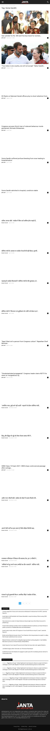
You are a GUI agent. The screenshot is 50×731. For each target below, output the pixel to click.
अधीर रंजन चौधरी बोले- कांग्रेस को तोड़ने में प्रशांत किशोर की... (19, 498)
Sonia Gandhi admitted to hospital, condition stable (20, 190)
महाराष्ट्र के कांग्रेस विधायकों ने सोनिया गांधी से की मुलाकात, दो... (20, 281)
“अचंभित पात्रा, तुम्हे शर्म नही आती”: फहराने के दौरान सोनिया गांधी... (21, 406)
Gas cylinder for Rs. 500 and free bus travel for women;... (22, 36)
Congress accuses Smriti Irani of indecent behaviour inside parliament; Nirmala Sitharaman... (22, 127)
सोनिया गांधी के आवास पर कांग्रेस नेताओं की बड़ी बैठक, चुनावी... (20, 251)
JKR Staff (3, 37)
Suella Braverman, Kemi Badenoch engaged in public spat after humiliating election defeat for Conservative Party (25, 652)
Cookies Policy (24, 726)
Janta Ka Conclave (32, 726)
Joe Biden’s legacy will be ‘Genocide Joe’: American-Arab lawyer (17, 648)
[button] (2, 2)
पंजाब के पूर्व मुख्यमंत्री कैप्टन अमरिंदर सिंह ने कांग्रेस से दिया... (19, 595)
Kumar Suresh (5, 222)
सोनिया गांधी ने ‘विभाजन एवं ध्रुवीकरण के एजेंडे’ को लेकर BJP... (20, 311)
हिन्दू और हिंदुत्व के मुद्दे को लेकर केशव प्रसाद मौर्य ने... (17, 436)
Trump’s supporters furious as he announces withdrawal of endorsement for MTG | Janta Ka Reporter (24, 612)
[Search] (48, 2)
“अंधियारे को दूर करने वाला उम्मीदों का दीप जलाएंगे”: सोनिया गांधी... (21, 564)
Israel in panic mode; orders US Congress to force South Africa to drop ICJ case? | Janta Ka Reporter (24, 631)
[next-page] (29, 603)
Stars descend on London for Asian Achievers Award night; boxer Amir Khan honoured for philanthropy (24, 621)
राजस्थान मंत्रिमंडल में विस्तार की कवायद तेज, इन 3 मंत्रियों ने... (19, 558)
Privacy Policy (17, 726)
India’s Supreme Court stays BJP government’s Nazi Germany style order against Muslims (24, 645)
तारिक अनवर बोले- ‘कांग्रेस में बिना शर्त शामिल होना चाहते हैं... (19, 221)
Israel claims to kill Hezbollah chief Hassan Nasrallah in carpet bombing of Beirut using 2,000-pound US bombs (24, 617)
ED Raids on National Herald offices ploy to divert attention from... (25, 96)
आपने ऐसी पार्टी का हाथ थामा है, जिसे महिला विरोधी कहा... (18, 528)
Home (3, 5)
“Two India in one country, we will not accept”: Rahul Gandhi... (23, 66)
